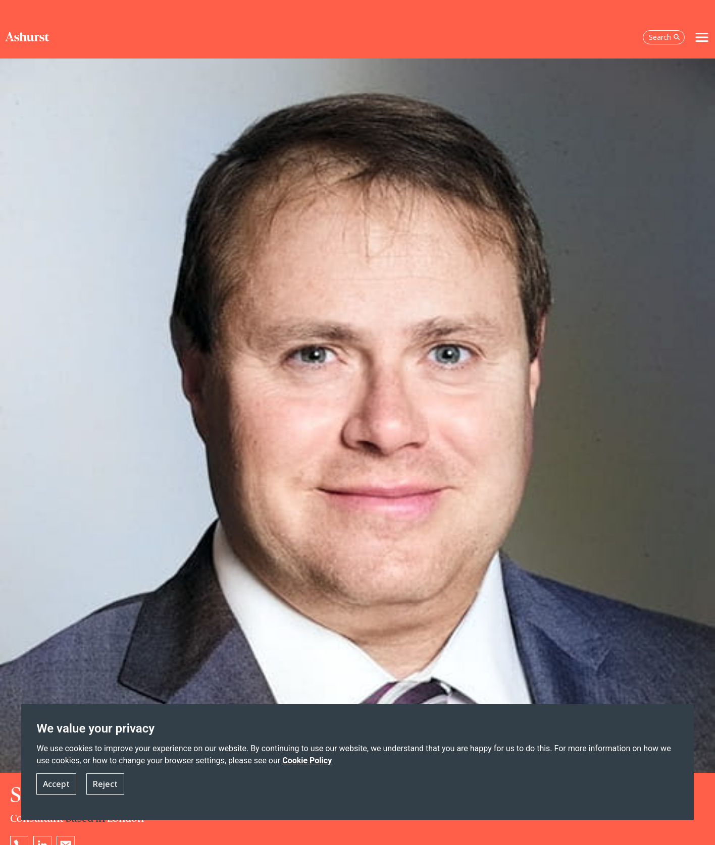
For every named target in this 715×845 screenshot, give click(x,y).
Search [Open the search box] (664, 37)
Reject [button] (105, 784)
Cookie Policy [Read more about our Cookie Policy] (307, 761)
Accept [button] (56, 784)
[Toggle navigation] (702, 37)
